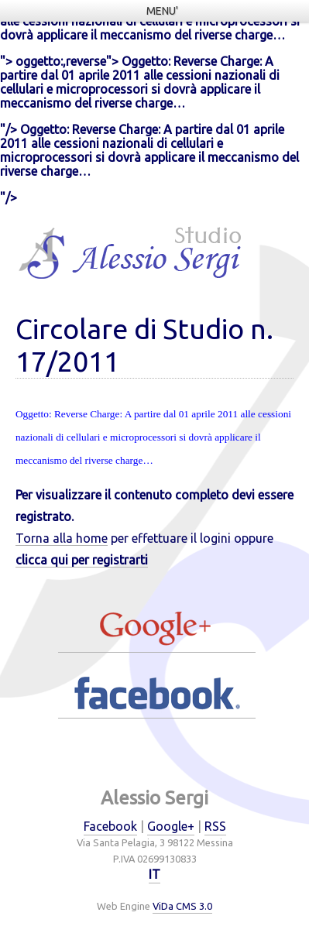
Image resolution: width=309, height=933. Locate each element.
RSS (215, 826)
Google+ (170, 826)
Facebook (110, 826)
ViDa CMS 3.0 (182, 905)
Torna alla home (61, 538)
